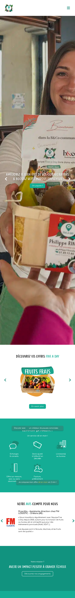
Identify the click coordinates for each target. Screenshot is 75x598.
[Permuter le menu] (68, 8)
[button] (7, 179)
